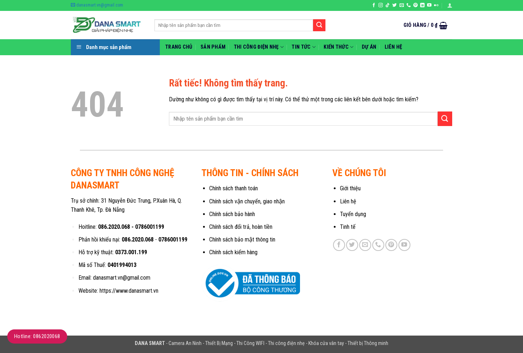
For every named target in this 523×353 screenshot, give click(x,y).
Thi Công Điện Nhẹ (259, 47)
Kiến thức (338, 47)
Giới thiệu (350, 188)
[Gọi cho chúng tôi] (408, 5)
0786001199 (149, 226)
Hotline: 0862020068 (37, 336)
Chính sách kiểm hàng (233, 252)
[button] (449, 5)
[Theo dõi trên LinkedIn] (422, 5)
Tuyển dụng (353, 214)
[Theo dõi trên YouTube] (429, 5)
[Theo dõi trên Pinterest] (415, 5)
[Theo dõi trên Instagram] (380, 5)
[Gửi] (319, 25)
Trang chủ (178, 47)
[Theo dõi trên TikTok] (387, 5)
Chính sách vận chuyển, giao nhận (247, 201)
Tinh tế (348, 226)
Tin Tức (304, 47)
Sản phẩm (213, 47)
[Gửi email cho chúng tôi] (402, 5)
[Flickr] (436, 5)
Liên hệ (393, 47)
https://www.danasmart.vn (129, 290)
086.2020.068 (114, 226)
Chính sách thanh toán (233, 188)
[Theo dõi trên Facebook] (374, 5)
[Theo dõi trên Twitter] (394, 5)
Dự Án (369, 47)
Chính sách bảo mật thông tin (242, 239)
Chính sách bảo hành (232, 214)
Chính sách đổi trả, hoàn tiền (240, 226)
